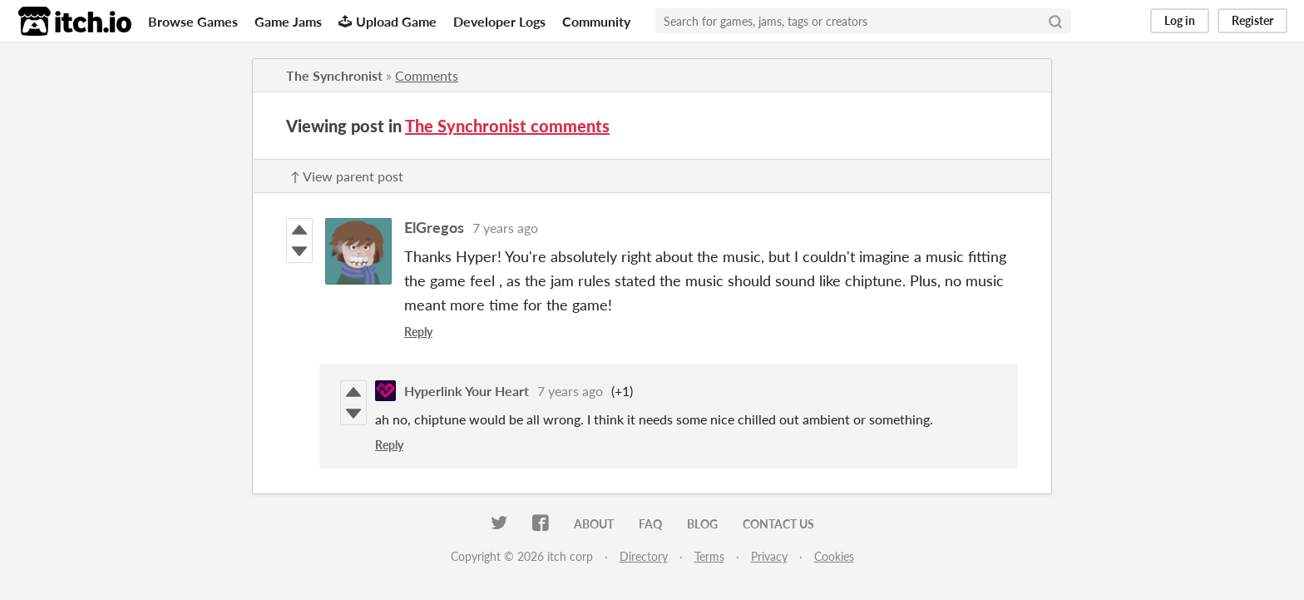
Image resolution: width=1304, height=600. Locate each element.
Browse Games (193, 21)
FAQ (650, 524)
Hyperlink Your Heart (466, 391)
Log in (1179, 20)
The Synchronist (334, 75)
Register (1252, 20)
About (594, 524)
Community (596, 21)
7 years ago (505, 228)
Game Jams (288, 21)
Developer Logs (499, 21)
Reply (418, 332)
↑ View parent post (346, 176)
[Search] (1055, 20)
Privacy (769, 556)
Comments (426, 75)
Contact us (778, 524)
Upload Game (387, 21)
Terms (709, 556)
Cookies (834, 556)
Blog (702, 524)
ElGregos (434, 227)
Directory (644, 556)
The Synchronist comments (507, 126)
